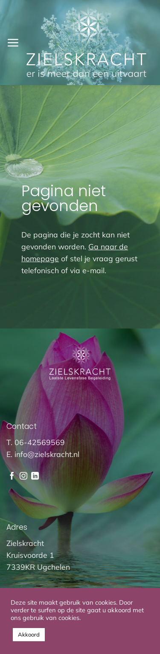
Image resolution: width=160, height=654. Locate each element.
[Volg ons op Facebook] (12, 476)
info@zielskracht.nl (47, 454)
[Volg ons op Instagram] (23, 476)
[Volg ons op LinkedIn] (35, 476)
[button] (12, 42)
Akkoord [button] (29, 634)
